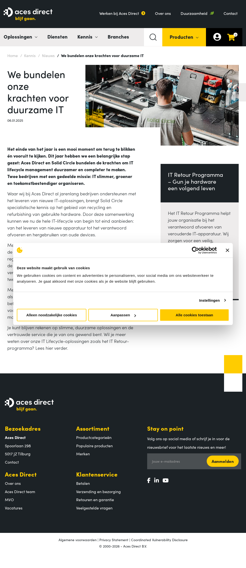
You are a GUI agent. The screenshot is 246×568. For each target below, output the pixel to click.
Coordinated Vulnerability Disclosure (159, 539)
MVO (9, 499)
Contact (230, 13)
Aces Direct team (20, 491)
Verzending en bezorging (98, 491)
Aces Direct (21, 474)
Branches (118, 36)
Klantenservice (97, 474)
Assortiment (92, 428)
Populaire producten (94, 445)
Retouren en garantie (95, 499)
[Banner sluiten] (227, 250)
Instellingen (209, 300)
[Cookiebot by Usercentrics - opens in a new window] (195, 250)
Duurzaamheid (194, 13)
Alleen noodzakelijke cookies (51, 315)
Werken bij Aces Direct (119, 13)
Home (12, 55)
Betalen (83, 483)
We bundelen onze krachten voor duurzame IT (100, 55)
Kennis (28, 55)
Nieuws (46, 55)
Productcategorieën (94, 437)
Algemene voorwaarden (78, 539)
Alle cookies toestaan (194, 315)
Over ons (163, 13)
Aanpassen (123, 315)
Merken (83, 453)
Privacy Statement (113, 539)
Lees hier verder (51, 348)
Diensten (57, 36)
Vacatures (13, 507)
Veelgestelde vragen (94, 507)
